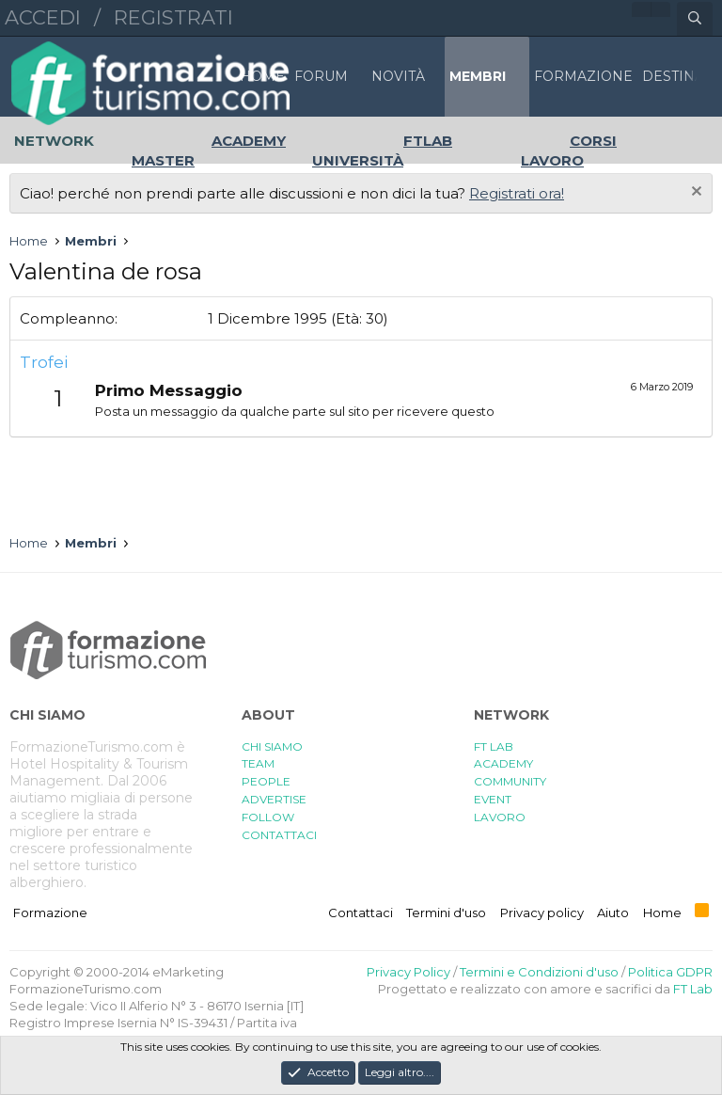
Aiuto (613, 912)
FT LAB (493, 746)
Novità (398, 76)
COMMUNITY (510, 781)
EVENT (492, 799)
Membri (477, 76)
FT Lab (693, 988)
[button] (357, 77)
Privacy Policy (408, 971)
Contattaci (360, 912)
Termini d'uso (446, 912)
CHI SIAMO (272, 746)
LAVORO (500, 817)
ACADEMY (503, 763)
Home (262, 76)
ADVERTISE (274, 799)
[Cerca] (695, 19)
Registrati (173, 17)
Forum (321, 76)
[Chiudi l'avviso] (694, 193)
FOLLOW (268, 817)
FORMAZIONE (583, 76)
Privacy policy (542, 912)
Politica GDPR (670, 971)
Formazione (50, 912)
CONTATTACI (279, 835)
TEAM (258, 763)
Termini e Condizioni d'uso (539, 971)
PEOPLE (266, 781)
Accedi (43, 17)
